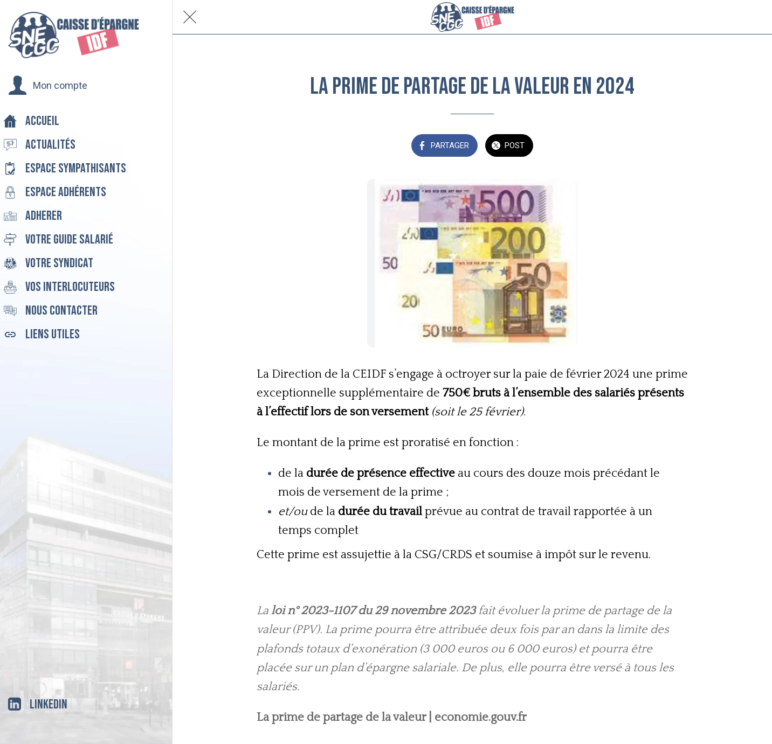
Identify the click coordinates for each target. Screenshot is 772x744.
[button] (47, 85)
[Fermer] (189, 17)
